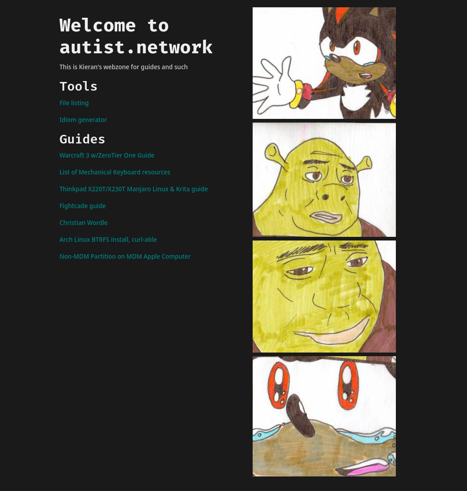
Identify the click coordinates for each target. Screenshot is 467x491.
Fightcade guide (82, 205)
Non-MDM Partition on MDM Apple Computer (125, 256)
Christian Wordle (83, 222)
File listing (73, 102)
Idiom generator (83, 119)
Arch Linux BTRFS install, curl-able (108, 239)
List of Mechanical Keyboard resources (114, 172)
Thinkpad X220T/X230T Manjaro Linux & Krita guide (133, 188)
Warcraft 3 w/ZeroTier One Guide (106, 155)
